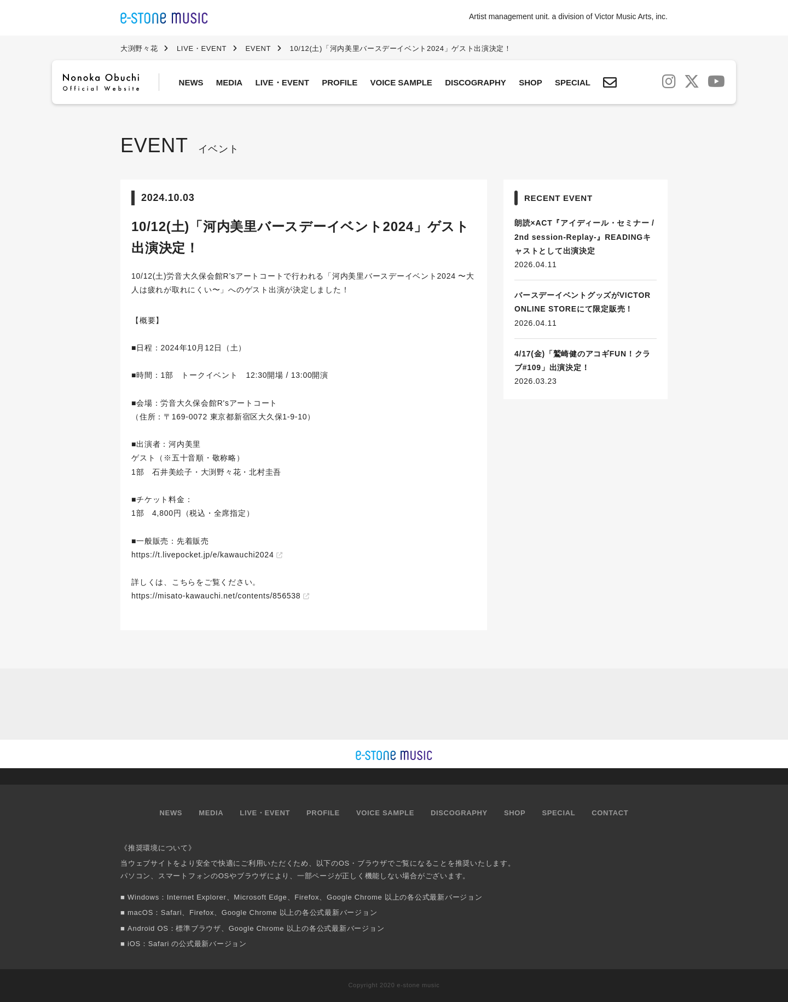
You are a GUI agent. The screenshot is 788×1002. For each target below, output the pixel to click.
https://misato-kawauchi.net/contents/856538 (215, 595)
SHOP (530, 82)
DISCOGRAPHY (475, 82)
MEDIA (229, 82)
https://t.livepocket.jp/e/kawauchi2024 (202, 554)
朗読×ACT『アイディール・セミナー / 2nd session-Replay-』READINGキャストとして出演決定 (584, 236)
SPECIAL (572, 82)
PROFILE (339, 82)
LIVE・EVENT (282, 82)
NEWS (191, 82)
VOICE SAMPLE (401, 82)
